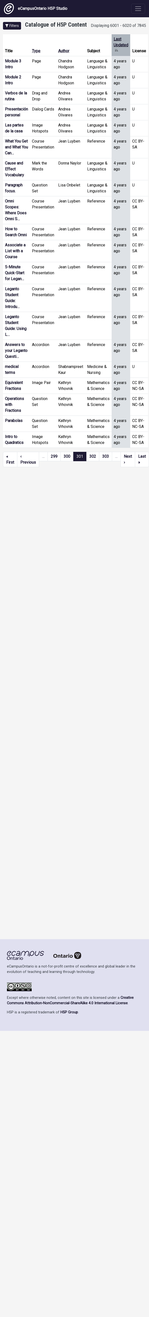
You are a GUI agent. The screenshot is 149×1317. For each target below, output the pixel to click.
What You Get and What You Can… (16, 147)
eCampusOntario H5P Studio (35, 8)
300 (67, 456)
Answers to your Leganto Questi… (16, 350)
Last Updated (121, 45)
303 (105, 456)
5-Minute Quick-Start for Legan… (14, 273)
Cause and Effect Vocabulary (14, 169)
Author (63, 51)
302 (92, 456)
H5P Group (69, 1012)
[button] (12, 26)
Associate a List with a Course (15, 251)
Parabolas (14, 420)
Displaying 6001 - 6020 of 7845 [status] (118, 25)
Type (36, 51)
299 (54, 456)
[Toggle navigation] (138, 9)
